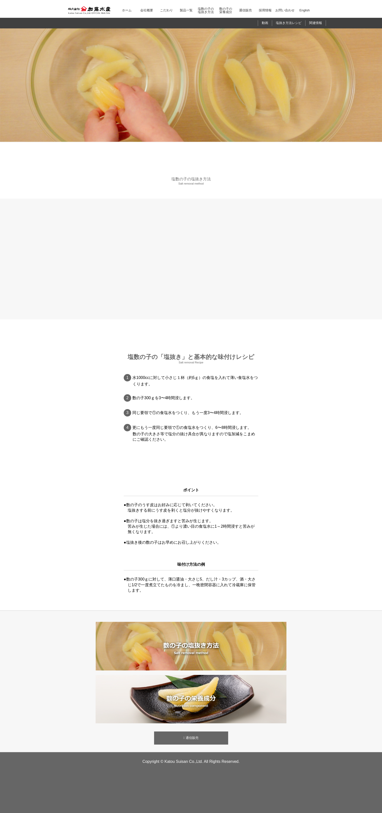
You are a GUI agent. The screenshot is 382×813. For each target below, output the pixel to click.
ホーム (127, 10)
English (305, 10)
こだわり (166, 10)
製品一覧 (186, 10)
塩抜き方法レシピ (289, 23)
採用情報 (265, 10)
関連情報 (315, 23)
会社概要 (146, 10)
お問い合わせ (285, 10)
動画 (265, 23)
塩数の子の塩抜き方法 (206, 10)
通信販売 (245, 10)
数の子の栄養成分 (225, 10)
